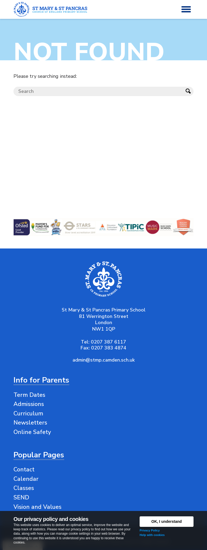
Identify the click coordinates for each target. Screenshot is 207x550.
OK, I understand (166, 521)
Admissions (28, 404)
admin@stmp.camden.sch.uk (104, 360)
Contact (23, 469)
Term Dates (29, 395)
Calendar (26, 479)
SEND (21, 497)
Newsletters (30, 423)
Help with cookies (152, 535)
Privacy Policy (150, 530)
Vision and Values (37, 507)
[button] (186, 9)
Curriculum (28, 413)
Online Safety (32, 432)
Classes (23, 488)
